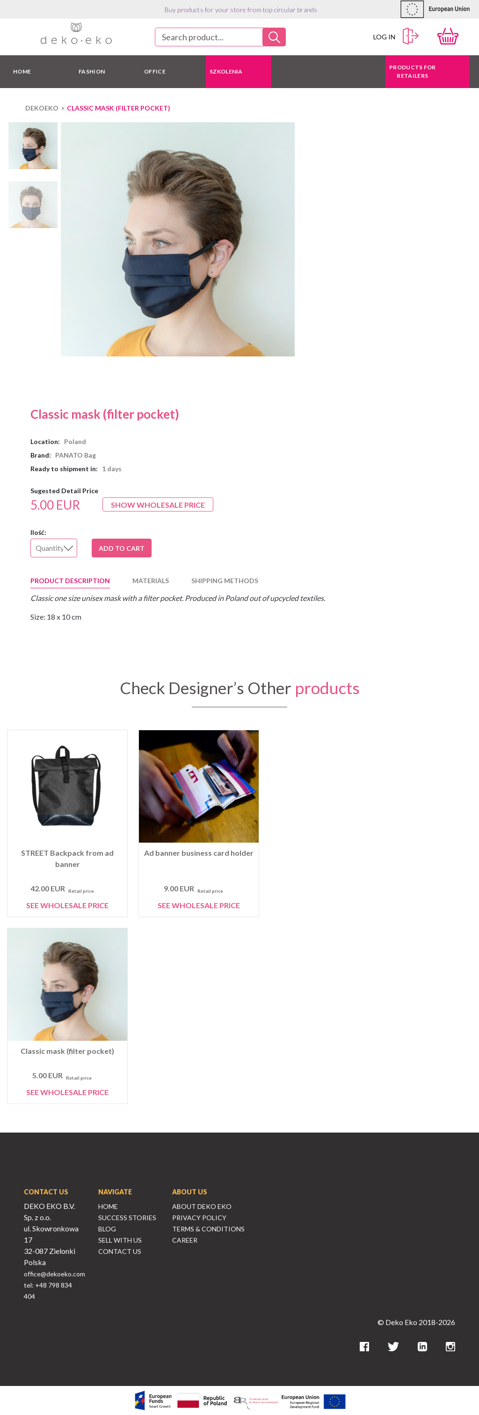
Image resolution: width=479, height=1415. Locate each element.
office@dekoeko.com (54, 1274)
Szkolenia (226, 71)
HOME (22, 71)
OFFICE (155, 71)
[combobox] (220, 37)
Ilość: (38, 532)
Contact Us (119, 1251)
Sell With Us (120, 1240)
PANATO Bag (75, 455)
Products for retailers (412, 71)
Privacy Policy (199, 1218)
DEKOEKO (41, 108)
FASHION (92, 71)
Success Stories (127, 1218)
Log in (396, 36)
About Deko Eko (202, 1206)
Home (108, 1206)
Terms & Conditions (208, 1229)
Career (184, 1240)
